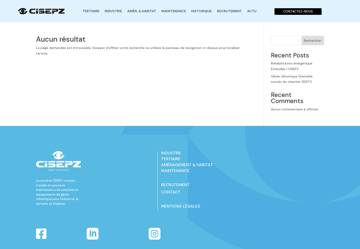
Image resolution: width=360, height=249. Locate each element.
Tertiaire (90, 11)
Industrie (113, 11)
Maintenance (173, 11)
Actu (252, 11)
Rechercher (312, 40)
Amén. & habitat (141, 11)
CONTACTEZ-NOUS (298, 11)
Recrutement (229, 11)
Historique (201, 11)
